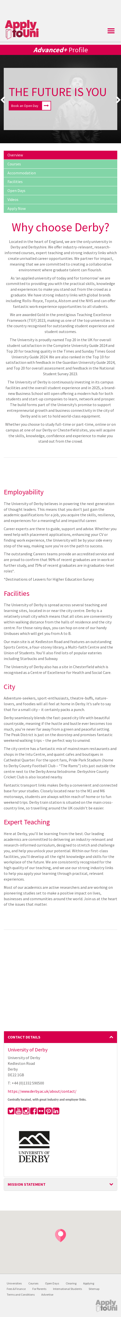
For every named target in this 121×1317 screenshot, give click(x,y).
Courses (14, 163)
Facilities (15, 181)
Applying (88, 1283)
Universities (14, 1283)
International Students (67, 1289)
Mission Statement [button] (60, 1184)
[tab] (60, 1037)
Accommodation (21, 172)
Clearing (71, 1283)
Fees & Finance (16, 1289)
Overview (15, 154)
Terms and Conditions (21, 1294)
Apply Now (16, 208)
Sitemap (94, 1289)
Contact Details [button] (60, 1037)
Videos (12, 199)
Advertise (47, 1294)
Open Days (16, 190)
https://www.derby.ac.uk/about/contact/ (42, 1091)
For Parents (39, 1289)
